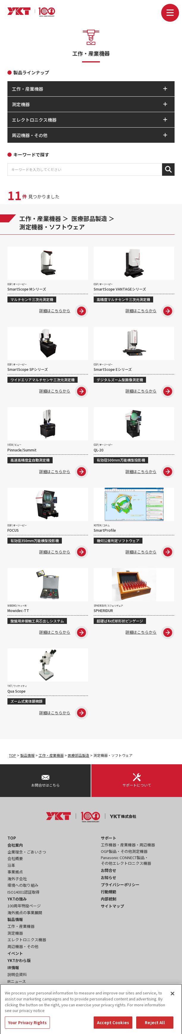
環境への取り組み (22, 885)
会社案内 (15, 845)
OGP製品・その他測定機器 (124, 851)
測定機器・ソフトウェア (52, 226)
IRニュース (16, 981)
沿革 (11, 865)
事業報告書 (17, 988)
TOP (12, 755)
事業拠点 (15, 872)
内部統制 (108, 899)
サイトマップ (112, 906)
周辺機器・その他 (22, 946)
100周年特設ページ (24, 906)
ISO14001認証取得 (23, 892)
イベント (15, 953)
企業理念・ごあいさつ (26, 852)
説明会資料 (17, 974)
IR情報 (13, 967)
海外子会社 (17, 878)
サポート (108, 838)
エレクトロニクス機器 (26, 939)
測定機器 (15, 933)
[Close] (172, 1000)
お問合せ (108, 870)
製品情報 (27, 755)
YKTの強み (17, 899)
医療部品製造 (89, 218)
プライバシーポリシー (120, 884)
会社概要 (15, 858)
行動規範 (108, 892)
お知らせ (108, 877)
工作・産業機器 (40, 218)
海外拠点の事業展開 (24, 912)
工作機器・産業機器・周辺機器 (128, 845)
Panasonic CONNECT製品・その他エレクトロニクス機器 (126, 860)
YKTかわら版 (19, 960)
